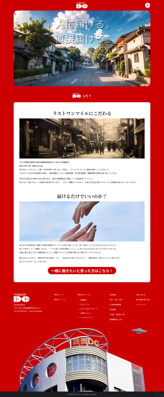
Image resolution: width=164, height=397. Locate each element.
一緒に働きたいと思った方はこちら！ (82, 270)
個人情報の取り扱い (143, 299)
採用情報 (113, 309)
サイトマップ (141, 305)
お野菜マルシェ (85, 313)
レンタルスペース (86, 317)
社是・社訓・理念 (116, 299)
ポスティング (85, 304)
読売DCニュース (60, 299)
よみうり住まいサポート (89, 309)
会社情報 (113, 295)
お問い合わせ (141, 295)
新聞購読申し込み (116, 319)
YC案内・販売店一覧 (117, 314)
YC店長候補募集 (115, 305)
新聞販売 (83, 300)
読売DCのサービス (84, 295)
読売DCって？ (59, 295)
